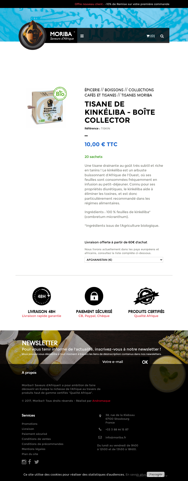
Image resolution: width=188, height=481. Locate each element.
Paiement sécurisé (34, 433)
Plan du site (30, 454)
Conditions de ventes (36, 439)
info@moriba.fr (116, 437)
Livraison (28, 428)
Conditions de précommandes (42, 444)
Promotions (29, 423)
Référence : (92, 128)
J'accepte (155, 474)
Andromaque (101, 400)
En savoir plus (136, 474)
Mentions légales (33, 449)
